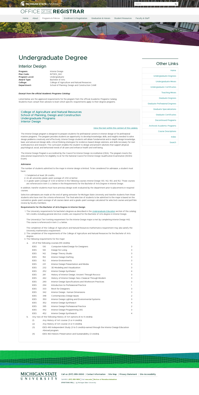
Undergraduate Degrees (165, 76)
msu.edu (88, 379)
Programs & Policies (51, 18)
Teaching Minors (168, 93)
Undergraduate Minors (166, 82)
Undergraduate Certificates (163, 87)
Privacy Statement (128, 374)
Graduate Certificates (166, 115)
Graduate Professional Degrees (162, 104)
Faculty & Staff (143, 18)
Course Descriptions (167, 131)
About (35, 18)
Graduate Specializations (164, 109)
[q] (156, 4)
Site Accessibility (148, 374)
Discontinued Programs (165, 120)
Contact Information (95, 374)
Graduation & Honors (100, 18)
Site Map (112, 374)
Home (25, 18)
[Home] (52, 11)
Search (173, 142)
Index (174, 137)
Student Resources (123, 18)
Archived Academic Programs (162, 126)
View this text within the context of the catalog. (115, 128)
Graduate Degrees (167, 98)
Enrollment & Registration (75, 18)
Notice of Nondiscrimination (105, 379)
